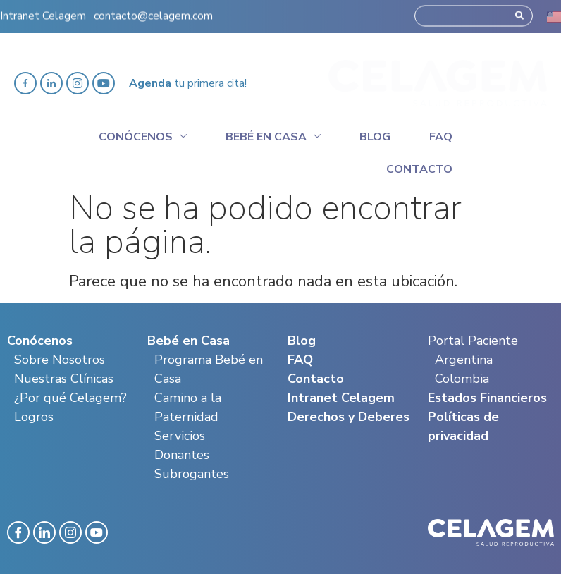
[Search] (519, 10)
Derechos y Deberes (348, 416)
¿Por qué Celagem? (70, 397)
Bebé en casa (273, 134)
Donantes (181, 454)
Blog (374, 137)
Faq (440, 137)
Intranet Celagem (43, 10)
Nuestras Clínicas (63, 378)
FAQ (300, 359)
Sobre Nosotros (59, 359)
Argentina (464, 359)
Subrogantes (191, 473)
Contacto (419, 169)
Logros (34, 416)
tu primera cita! (188, 83)
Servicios (179, 435)
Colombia (462, 378)
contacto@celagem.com (153, 10)
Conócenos (143, 134)
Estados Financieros (487, 397)
